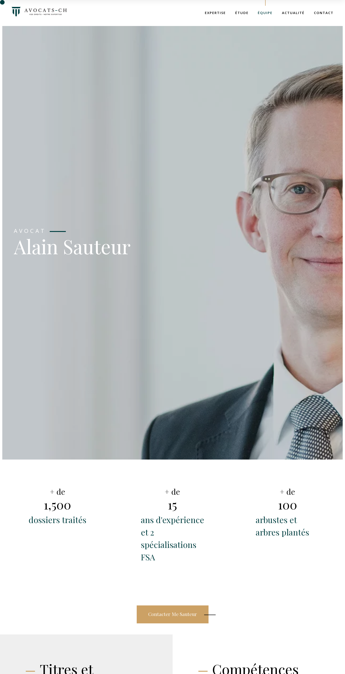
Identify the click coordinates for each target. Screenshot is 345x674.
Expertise (215, 12)
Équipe (265, 12)
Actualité (293, 12)
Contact (323, 12)
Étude (242, 12)
